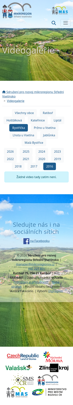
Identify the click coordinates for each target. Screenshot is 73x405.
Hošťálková (14, 120)
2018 (18, 166)
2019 (57, 159)
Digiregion (55, 291)
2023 (57, 151)
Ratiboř (48, 113)
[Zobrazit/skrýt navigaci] (65, 23)
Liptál (57, 120)
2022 (10, 159)
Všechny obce (24, 113)
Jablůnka (49, 135)
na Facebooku (36, 241)
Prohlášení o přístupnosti (31, 282)
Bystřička (18, 128)
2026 (10, 151)
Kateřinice (38, 120)
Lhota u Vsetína (23, 135)
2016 (49, 166)
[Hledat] (54, 23)
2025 (26, 151)
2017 (33, 166)
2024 (41, 151)
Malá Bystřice (34, 143)
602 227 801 (36, 269)
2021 (26, 159)
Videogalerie (15, 101)
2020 (41, 159)
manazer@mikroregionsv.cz (35, 264)
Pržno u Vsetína (44, 128)
